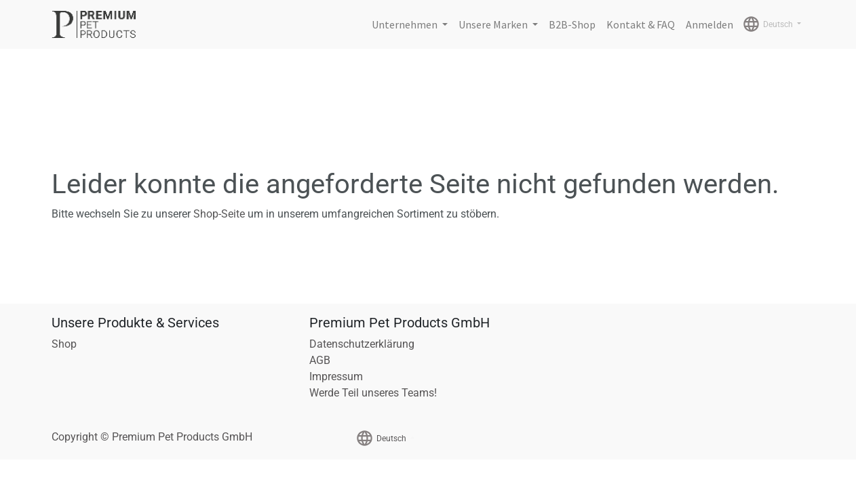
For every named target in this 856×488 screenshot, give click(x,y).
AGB (319, 360)
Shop (64, 344)
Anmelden (709, 24)
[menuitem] (572, 24)
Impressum (336, 376)
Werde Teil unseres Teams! (373, 392)
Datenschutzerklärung (361, 344)
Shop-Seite (219, 213)
